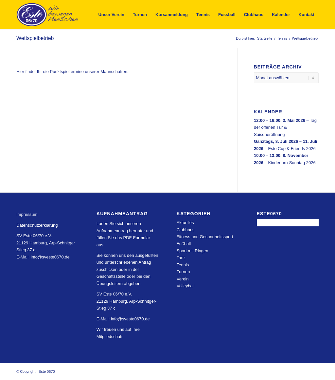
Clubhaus (186, 229)
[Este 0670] (47, 14)
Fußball (184, 243)
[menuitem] (111, 14)
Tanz (181, 257)
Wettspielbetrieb (35, 38)
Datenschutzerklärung (37, 225)
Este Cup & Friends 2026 (291, 148)
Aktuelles (185, 222)
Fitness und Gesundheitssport (205, 236)
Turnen (183, 271)
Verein (183, 278)
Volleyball (186, 285)
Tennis (183, 264)
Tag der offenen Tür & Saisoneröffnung (285, 127)
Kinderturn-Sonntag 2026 (291, 162)
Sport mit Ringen (192, 250)
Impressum (26, 214)
